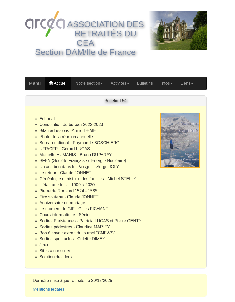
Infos (167, 83)
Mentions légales (49, 289)
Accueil (58, 83)
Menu (35, 83)
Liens (186, 83)
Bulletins (145, 83)
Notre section (89, 83)
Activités (120, 83)
